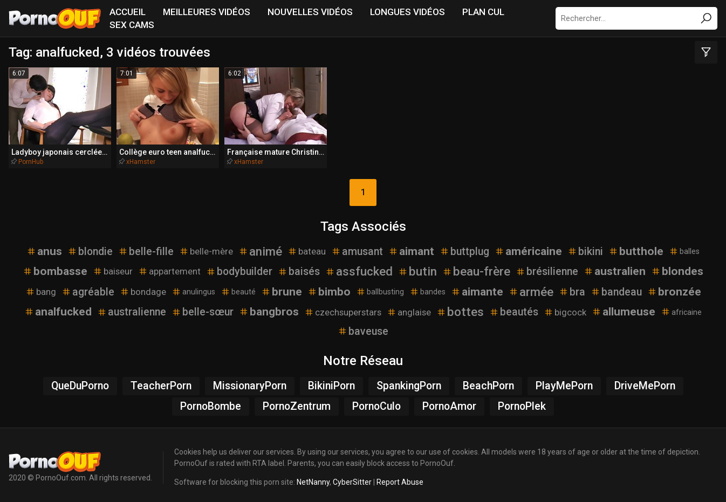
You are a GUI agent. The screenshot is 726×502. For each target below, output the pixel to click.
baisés (299, 267)
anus (44, 246)
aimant (411, 246)
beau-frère (476, 267)
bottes (460, 307)
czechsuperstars (342, 307)
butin (417, 267)
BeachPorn (488, 381)
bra (572, 287)
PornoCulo (376, 402)
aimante (477, 287)
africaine (681, 307)
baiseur (113, 267)
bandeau (616, 287)
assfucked (359, 267)
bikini (585, 246)
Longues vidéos (407, 11)
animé (260, 246)
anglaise (409, 307)
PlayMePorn (564, 381)
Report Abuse (399, 477)
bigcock (565, 307)
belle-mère (206, 247)
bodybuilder (239, 267)
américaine (528, 246)
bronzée (674, 287)
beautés (513, 307)
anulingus (193, 287)
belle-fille (146, 246)
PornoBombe (210, 402)
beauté (238, 287)
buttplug (464, 246)
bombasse (55, 266)
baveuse (363, 327)
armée (531, 287)
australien (615, 266)
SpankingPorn (408, 381)
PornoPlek (522, 402)
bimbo (329, 287)
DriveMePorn (644, 381)
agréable (87, 287)
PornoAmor (449, 402)
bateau (306, 247)
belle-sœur (203, 307)
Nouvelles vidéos (310, 11)
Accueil (127, 11)
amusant (357, 246)
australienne (131, 307)
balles (684, 246)
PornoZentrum (297, 402)
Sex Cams (131, 24)
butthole (635, 246)
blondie (90, 246)
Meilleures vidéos (206, 11)
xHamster (134, 157)
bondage (143, 287)
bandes (427, 287)
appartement (169, 267)
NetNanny (313, 477)
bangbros (269, 307)
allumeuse (623, 307)
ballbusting (380, 287)
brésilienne (547, 267)
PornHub (30, 157)
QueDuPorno (80, 381)
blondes (677, 266)
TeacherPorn (161, 381)
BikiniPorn (331, 381)
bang (40, 287)
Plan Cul (483, 11)
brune (281, 287)
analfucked (58, 307)
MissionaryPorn (249, 381)
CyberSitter (352, 477)
